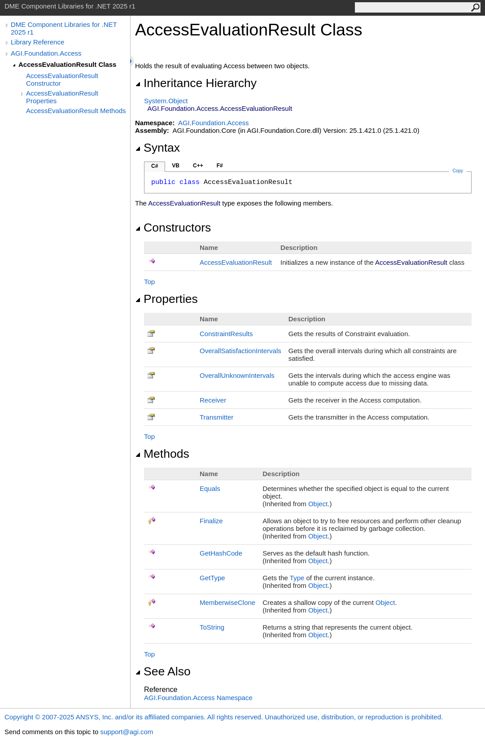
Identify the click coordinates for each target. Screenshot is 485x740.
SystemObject (166, 101)
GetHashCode (221, 553)
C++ (198, 165)
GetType (212, 578)
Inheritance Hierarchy (196, 83)
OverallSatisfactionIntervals (240, 351)
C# (154, 166)
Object (318, 504)
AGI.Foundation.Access (46, 53)
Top (149, 281)
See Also (163, 671)
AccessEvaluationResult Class (67, 64)
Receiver (213, 400)
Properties (166, 299)
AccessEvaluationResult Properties (62, 97)
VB (175, 165)
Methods (162, 453)
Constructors (173, 227)
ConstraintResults (226, 333)
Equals (210, 488)
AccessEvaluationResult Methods (76, 110)
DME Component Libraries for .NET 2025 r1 (64, 28)
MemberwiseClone (227, 602)
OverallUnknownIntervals (237, 375)
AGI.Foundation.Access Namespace (198, 697)
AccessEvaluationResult (236, 262)
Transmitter (216, 417)
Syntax (157, 147)
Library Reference (37, 42)
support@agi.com (126, 732)
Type (297, 578)
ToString (212, 627)
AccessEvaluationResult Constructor (62, 79)
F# (220, 165)
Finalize (211, 521)
